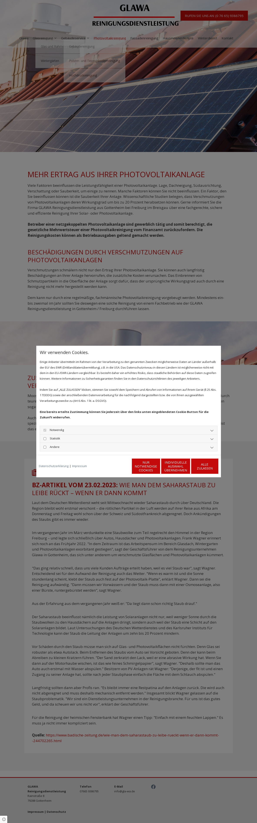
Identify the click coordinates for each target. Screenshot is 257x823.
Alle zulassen (198, 466)
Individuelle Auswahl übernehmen (157, 466)
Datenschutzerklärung (53, 466)
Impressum (79, 466)
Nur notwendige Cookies (116, 466)
